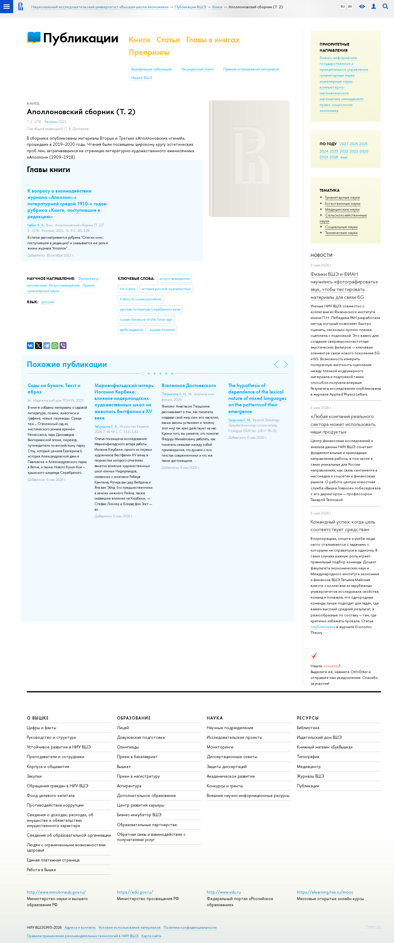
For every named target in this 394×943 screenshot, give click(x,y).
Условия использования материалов (130, 927)
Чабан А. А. (35, 225)
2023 (334, 151)
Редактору (373, 926)
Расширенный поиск (197, 69)
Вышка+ (124, 766)
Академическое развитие (231, 776)
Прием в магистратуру (138, 776)
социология (342, 104)
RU (343, 6)
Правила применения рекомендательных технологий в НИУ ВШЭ (83, 935)
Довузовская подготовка (141, 737)
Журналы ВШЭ (310, 776)
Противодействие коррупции (55, 805)
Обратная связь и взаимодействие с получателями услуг (151, 836)
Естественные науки (342, 203)
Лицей (123, 727)
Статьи (168, 39)
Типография (308, 756)
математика (330, 98)
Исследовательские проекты (234, 737)
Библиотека (308, 727)
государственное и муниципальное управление (344, 66)
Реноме (51, 121)
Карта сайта (151, 935)
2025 (363, 143)
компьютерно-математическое (334, 90)
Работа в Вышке (41, 869)
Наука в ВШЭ (141, 77)
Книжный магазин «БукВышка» (325, 747)
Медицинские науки (342, 209)
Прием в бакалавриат (137, 756)
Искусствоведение (65, 285)
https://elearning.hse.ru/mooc (325, 892)
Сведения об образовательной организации (69, 835)
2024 (324, 151)
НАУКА (215, 718)
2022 (344, 151)
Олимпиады (128, 747)
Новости (321, 255)
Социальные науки (341, 226)
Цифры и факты (41, 727)
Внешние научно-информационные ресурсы (248, 795)
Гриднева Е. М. (239, 420)
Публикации (80, 37)
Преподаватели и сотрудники (55, 756)
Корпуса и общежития (48, 766)
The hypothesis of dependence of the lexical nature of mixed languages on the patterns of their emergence (257, 398)
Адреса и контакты (80, 927)
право (325, 104)
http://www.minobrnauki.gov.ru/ (56, 892)
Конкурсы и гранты (225, 785)
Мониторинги (220, 747)
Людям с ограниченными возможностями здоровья (66, 847)
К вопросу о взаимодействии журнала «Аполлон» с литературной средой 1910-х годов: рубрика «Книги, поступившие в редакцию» (67, 204)
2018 (334, 157)
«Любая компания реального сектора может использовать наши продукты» (343, 424)
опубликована (323, 626)
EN (350, 6)
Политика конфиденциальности (190, 927)
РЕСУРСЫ (308, 718)
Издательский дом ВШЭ (319, 737)
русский (47, 302)
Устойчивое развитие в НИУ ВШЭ (59, 747)
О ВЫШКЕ (38, 718)
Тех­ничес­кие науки (341, 232)
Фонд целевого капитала (51, 795)
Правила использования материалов (251, 69)
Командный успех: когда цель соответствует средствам (343, 525)
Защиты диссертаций (227, 766)
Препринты (149, 52)
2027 (344, 143)
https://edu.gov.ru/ (135, 892)
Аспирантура (129, 785)
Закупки (34, 776)
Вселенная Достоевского (189, 385)
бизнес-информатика (338, 57)
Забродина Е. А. (106, 426)
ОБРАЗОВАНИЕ (134, 718)
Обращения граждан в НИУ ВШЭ (57, 785)
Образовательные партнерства (147, 824)
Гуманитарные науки (342, 197)
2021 (354, 151)
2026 (354, 143)
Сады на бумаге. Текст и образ (54, 388)
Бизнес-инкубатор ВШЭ (139, 814)
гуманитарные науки (337, 75)
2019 (324, 157)
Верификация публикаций (151, 69)
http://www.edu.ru (224, 892)
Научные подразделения (230, 727)
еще (344, 157)
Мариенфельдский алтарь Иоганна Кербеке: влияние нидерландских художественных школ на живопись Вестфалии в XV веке (124, 401)
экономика (329, 110)
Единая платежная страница (53, 860)
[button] (143, 374)
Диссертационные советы (232, 756)
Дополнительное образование (146, 795)
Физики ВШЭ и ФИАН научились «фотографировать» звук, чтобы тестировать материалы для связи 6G (344, 285)
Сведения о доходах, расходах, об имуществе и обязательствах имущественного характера (60, 820)
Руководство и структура (51, 737)
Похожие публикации (67, 364)
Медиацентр (309, 766)
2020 (364, 151)
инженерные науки (336, 81)
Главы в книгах (213, 39)
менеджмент (353, 98)
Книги (139, 39)
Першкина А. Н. (174, 394)
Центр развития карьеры (140, 805)
